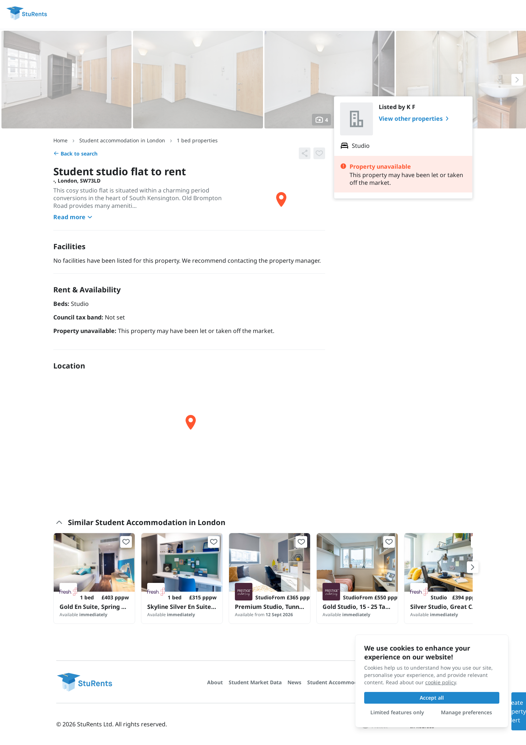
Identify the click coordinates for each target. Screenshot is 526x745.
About (215, 682)
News (294, 682)
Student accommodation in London (122, 140)
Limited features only (397, 712)
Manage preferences (466, 712)
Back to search (75, 153)
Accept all (432, 697)
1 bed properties (197, 140)
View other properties (415, 118)
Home (60, 140)
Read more (73, 217)
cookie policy (440, 682)
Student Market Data (255, 682)
